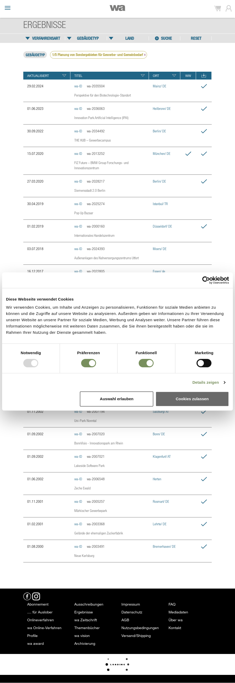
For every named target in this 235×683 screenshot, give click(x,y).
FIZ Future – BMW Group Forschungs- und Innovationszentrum (101, 165)
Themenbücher (87, 627)
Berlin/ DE (159, 131)
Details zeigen (205, 382)
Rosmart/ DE (161, 501)
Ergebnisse (83, 612)
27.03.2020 (35, 181)
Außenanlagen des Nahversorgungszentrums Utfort (106, 258)
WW (188, 76)
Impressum (130, 604)
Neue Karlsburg (84, 555)
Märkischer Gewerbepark (90, 510)
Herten (157, 479)
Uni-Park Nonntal (85, 420)
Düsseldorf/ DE (162, 226)
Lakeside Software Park (89, 465)
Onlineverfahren (40, 620)
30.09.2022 (35, 131)
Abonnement (37, 604)
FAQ (172, 604)
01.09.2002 (35, 434)
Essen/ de (159, 271)
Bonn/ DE (159, 434)
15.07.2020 (35, 153)
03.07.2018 (35, 248)
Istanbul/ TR (160, 203)
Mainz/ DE (159, 86)
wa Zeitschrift (85, 620)
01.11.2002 (35, 411)
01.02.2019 (35, 226)
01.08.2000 (35, 546)
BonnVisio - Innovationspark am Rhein (98, 443)
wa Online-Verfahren (44, 627)
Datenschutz (131, 612)
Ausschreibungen (88, 604)
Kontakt (175, 627)
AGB (125, 620)
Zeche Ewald (82, 488)
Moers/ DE (159, 248)
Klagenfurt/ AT (162, 456)
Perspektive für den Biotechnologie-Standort (102, 95)
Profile (32, 635)
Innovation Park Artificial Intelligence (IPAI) (101, 117)
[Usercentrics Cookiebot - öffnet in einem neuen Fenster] (206, 280)
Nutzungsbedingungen (140, 627)
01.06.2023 (35, 108)
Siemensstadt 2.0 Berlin (89, 190)
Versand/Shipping (136, 635)
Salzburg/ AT (161, 411)
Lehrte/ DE (159, 524)
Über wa (176, 620)
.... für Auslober (40, 612)
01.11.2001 (35, 501)
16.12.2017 (35, 271)
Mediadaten (178, 612)
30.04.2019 (35, 203)
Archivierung (84, 643)
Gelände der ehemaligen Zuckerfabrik (98, 533)
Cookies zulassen (192, 399)
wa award (35, 643)
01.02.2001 (35, 524)
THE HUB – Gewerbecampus (92, 140)
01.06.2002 (35, 479)
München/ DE (161, 153)
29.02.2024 (35, 86)
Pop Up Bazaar (83, 213)
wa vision (82, 635)
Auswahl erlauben (116, 399)
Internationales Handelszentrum (94, 235)
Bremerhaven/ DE (164, 546)
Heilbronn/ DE (162, 108)
